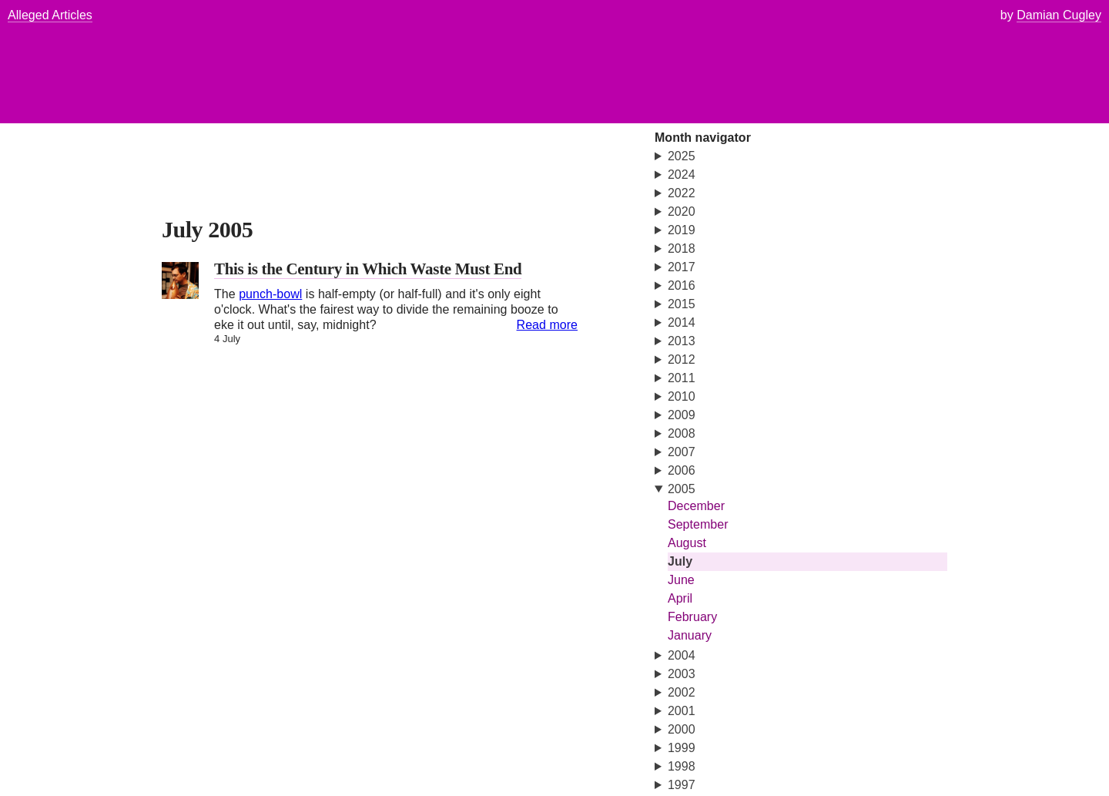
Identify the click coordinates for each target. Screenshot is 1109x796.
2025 (681, 156)
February (692, 616)
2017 (681, 267)
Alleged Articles (50, 15)
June (681, 579)
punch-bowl (270, 294)
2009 (681, 415)
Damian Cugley (1059, 15)
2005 (681, 488)
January (690, 635)
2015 (681, 304)
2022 (681, 193)
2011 (681, 378)
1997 (681, 784)
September (698, 524)
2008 (681, 433)
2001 (681, 710)
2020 (681, 211)
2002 (681, 692)
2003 (681, 673)
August (687, 542)
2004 (681, 655)
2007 (681, 451)
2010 (681, 396)
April (680, 598)
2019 (681, 230)
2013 (681, 341)
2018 (681, 248)
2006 (681, 470)
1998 (681, 766)
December (696, 505)
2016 (681, 285)
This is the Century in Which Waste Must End (367, 269)
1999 (681, 747)
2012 (681, 359)
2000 (681, 729)
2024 (681, 174)
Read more (547, 324)
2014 (681, 322)
